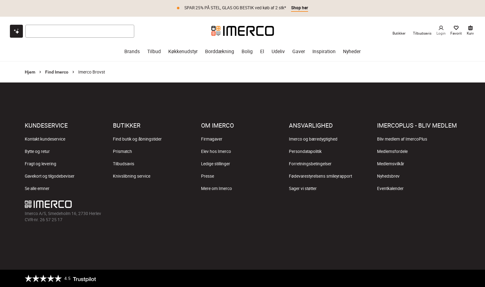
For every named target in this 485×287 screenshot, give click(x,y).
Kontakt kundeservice (45, 139)
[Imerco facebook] (213, 205)
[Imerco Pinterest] (257, 205)
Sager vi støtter (303, 188)
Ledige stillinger (215, 164)
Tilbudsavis (123, 164)
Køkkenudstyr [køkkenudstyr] (183, 51)
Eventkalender (390, 188)
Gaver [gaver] (298, 51)
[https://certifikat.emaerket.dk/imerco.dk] (454, 278)
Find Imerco (56, 72)
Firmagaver (211, 139)
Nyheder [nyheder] (352, 51)
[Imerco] (243, 31)
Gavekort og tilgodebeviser (50, 176)
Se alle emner (37, 188)
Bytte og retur (37, 151)
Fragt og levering (40, 164)
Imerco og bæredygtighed (313, 139)
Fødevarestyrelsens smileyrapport (320, 176)
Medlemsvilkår (390, 164)
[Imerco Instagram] (228, 205)
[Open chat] (16, 31)
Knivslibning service (131, 176)
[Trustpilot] (60, 278)
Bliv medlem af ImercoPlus (402, 139)
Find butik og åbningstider (137, 139)
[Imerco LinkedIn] (272, 205)
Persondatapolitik (305, 151)
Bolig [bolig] (247, 51)
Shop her (299, 8)
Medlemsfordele (392, 151)
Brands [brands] (132, 51)
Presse (207, 176)
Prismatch (122, 151)
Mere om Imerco (216, 188)
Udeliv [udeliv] (278, 51)
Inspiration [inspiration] (324, 51)
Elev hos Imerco (216, 151)
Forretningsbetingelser (310, 164)
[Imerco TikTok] (242, 205)
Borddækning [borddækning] (219, 51)
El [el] (262, 51)
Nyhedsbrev (388, 176)
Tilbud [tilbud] (154, 51)
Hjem (30, 72)
